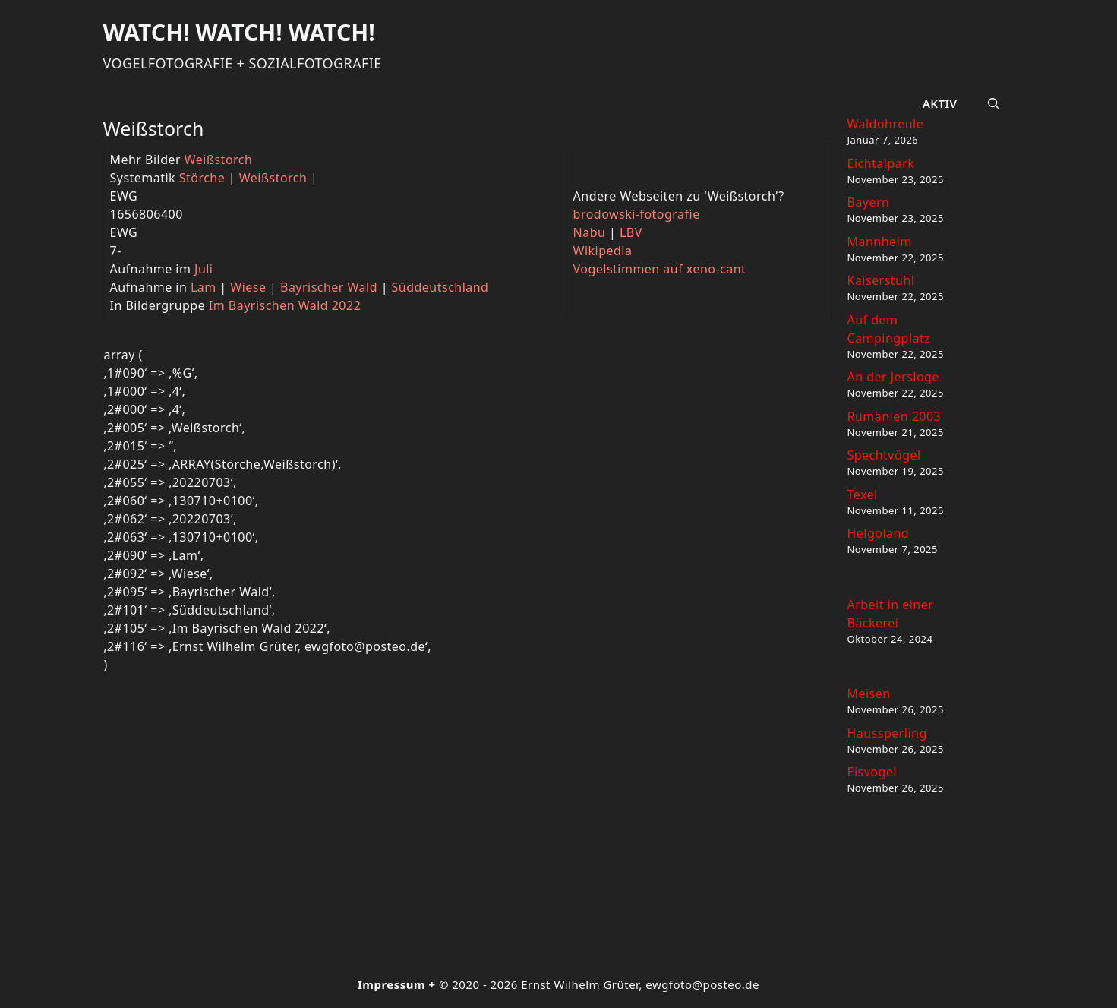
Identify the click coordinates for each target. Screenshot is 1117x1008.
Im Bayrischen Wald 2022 (285, 305)
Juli (203, 269)
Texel (862, 494)
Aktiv (940, 103)
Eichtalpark (881, 163)
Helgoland (878, 533)
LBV (631, 232)
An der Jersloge (893, 376)
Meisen (869, 693)
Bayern (868, 202)
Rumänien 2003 (894, 416)
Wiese (248, 287)
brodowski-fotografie (636, 214)
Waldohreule (885, 123)
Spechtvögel (884, 455)
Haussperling (887, 733)
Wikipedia (603, 250)
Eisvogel (872, 771)
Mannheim (879, 241)
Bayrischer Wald (328, 287)
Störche (202, 177)
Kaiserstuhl (881, 280)
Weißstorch (219, 159)
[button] (993, 103)
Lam (203, 287)
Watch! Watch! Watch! (239, 32)
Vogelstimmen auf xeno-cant (659, 269)
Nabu (589, 232)
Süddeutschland (440, 287)
